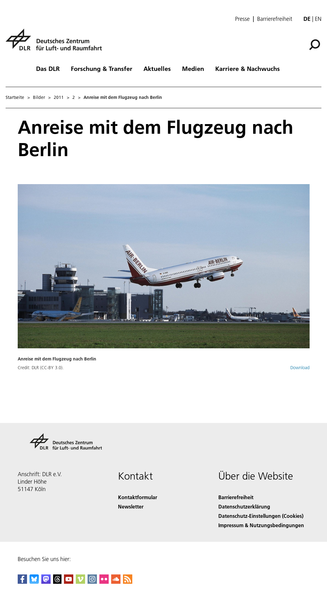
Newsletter (130, 506)
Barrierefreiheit (274, 19)
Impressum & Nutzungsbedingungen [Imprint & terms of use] (261, 525)
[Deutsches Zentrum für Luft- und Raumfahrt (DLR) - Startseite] (56, 43)
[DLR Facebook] (22, 581)
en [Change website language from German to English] (318, 18)
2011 (59, 97)
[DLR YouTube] (68, 581)
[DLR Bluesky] (34, 581)
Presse (242, 19)
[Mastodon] (46, 581)
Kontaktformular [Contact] (137, 497)
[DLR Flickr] (104, 581)
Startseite (15, 97)
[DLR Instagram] (92, 581)
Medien (193, 68)
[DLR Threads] (57, 581)
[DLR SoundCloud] (115, 581)
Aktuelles (157, 68)
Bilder (39, 97)
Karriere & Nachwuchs (247, 68)
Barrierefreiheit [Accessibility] (235, 497)
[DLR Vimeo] (80, 581)
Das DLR (48, 68)
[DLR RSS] (127, 581)
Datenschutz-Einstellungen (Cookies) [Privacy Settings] (260, 516)
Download (300, 367)
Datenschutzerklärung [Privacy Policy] (244, 506)
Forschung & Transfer (101, 68)
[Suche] (314, 44)
